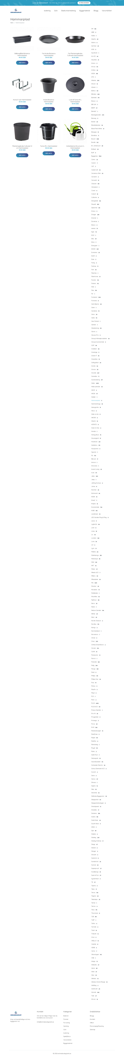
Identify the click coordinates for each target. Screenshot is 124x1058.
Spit (94, 832)
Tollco (94, 925)
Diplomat (95, 209)
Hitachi (94, 422)
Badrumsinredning (68, 11)
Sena (94, 777)
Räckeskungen (97, 732)
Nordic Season (97, 622)
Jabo (94, 477)
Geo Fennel (96, 322)
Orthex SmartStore (98, 646)
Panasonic (96, 656)
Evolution (95, 254)
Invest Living (96, 470)
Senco (94, 780)
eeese (94, 230)
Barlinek (95, 99)
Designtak (96, 202)
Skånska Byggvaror (99, 797)
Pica (94, 684)
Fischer (95, 281)
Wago (94, 963)
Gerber (94, 326)
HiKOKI (94, 419)
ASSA (94, 75)
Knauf (94, 501)
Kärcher (95, 491)
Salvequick (96, 760)
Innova (94, 464)
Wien (94, 973)
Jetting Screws (97, 484)
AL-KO (95, 58)
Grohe (94, 367)
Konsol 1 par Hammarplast (22, 101)
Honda (94, 433)
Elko (94, 240)
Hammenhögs (97, 405)
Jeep (94, 481)
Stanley (95, 839)
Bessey (94, 120)
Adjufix (95, 40)
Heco (94, 412)
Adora (94, 44)
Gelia (94, 319)
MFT (94, 567)
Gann (94, 309)
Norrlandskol (96, 632)
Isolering (47, 11)
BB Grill (94, 106)
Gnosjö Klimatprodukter (100, 340)
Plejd (94, 694)
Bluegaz (95, 133)
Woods (95, 994)
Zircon (94, 1000)
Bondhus (95, 137)
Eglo (94, 233)
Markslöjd (96, 560)
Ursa (94, 939)
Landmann (96, 515)
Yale (94, 997)
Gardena (95, 312)
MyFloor (95, 601)
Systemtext (96, 880)
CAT (93, 168)
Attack (94, 89)
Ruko (94, 753)
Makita (95, 553)
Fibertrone (96, 278)
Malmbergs (96, 557)
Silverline (95, 794)
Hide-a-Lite (96, 415)
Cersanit (95, 181)
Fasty (94, 264)
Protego (95, 722)
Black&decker (97, 126)
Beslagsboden (97, 116)
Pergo (95, 670)
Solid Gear (96, 821)
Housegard (96, 439)
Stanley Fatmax (97, 842)
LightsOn (95, 526)
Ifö (93, 457)
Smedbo (95, 811)
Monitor (95, 587)
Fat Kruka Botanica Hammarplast (48, 56)
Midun (94, 570)
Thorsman (95, 914)
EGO (93, 237)
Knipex (94, 505)
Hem (11, 24)
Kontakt (92, 1020)
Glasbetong (96, 329)
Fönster (65, 1020)
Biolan (94, 123)
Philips (94, 677)
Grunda (95, 374)
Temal (94, 904)
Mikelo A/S (96, 574)
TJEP (93, 921)
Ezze (93, 261)
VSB (93, 959)
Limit (94, 529)
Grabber (95, 350)
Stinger (94, 852)
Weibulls (95, 966)
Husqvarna (96, 450)
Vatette (94, 945)
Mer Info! (22, 64)
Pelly (94, 667)
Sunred (95, 866)
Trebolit (95, 935)
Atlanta (95, 82)
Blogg (96, 11)
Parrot (94, 660)
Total (94, 932)
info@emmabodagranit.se (45, 1023)
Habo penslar (97, 388)
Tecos (95, 894)
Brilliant (95, 150)
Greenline (95, 360)
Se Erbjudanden (84, 3)
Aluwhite (95, 61)
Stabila (94, 835)
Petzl (94, 674)
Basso (94, 102)
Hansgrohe (96, 409)
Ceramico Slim (97, 175)
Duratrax (95, 223)
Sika (94, 791)
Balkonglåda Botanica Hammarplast (22, 56)
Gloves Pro (96, 336)
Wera (94, 969)
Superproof (96, 870)
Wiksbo (95, 980)
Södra (94, 818)
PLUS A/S (96, 708)
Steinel (94, 849)
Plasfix (94, 691)
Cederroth (96, 171)
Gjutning (66, 1027)
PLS (93, 698)
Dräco (94, 212)
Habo (95, 384)
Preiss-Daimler (97, 711)
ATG (93, 78)
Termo (94, 908)
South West (96, 825)
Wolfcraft (95, 990)
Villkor (92, 1024)
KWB (94, 512)
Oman (94, 639)
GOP (94, 347)
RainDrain (95, 735)
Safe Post (95, 756)
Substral (95, 859)
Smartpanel (96, 808)
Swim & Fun (96, 877)
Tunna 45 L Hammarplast (48, 147)
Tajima (94, 887)
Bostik (95, 144)
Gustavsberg (97, 381)
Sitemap (92, 1031)
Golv (56, 11)
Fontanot (96, 298)
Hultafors (95, 446)
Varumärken (107, 11)
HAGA (94, 395)
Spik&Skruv (67, 1038)
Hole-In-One (96, 429)
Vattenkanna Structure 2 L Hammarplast (75, 148)
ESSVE (95, 250)
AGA (93, 51)
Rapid (94, 739)
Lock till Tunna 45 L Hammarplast (75, 102)
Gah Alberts (96, 305)
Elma (94, 243)
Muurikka (95, 598)
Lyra (94, 550)
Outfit (94, 653)
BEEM (94, 109)
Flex (94, 292)
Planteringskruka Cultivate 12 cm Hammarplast (22, 148)
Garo (94, 316)
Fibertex (95, 274)
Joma (94, 488)
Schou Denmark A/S (99, 770)
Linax (94, 532)
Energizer (95, 247)
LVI (93, 546)
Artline (94, 71)
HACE (94, 391)
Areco (94, 64)
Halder (94, 398)
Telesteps (95, 901)
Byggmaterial (84, 11)
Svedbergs (96, 873)
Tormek (95, 928)
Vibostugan (96, 956)
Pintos (94, 687)
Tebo (94, 890)
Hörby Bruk (96, 436)
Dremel (94, 219)
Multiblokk (95, 594)
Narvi (94, 605)
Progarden (96, 718)
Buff (93, 154)
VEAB (94, 949)
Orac (94, 643)
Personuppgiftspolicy (97, 1027)
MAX (94, 563)
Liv (93, 536)
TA (93, 883)
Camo (94, 161)
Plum (94, 701)
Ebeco (94, 226)
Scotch (94, 773)
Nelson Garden (97, 612)
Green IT (95, 357)
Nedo (94, 608)
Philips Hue (96, 680)
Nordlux (95, 625)
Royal (94, 749)
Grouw (95, 371)
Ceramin (95, 178)
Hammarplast (96, 402)
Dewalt (95, 205)
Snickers (95, 815)
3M (93, 30)
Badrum (66, 1017)
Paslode (95, 663)
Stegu (94, 846)
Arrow (94, 68)
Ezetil (94, 257)
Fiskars (95, 285)
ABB (93, 33)
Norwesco (95, 636)
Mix (94, 584)
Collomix (95, 199)
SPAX (94, 828)
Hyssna (94, 453)
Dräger (95, 216)
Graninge (95, 353)
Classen (95, 185)
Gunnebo (95, 378)
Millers (94, 577)
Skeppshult (96, 801)
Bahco (95, 92)
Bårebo (95, 95)
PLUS (95, 704)
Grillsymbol (96, 364)
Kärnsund (95, 495)
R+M (94, 729)
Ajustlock (95, 54)
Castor (94, 164)
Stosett (94, 856)
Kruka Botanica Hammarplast (48, 102)
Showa (94, 784)
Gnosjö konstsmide (98, 343)
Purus (94, 725)
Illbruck (94, 460)
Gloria (94, 333)
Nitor (94, 618)
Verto (94, 952)
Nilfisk (94, 615)
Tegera (95, 897)
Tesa (94, 911)
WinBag (95, 987)
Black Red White (97, 130)
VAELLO (95, 942)
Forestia (95, 302)
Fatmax (95, 267)
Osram (95, 649)
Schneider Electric (98, 766)
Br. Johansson (97, 147)
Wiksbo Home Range (99, 983)
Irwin (94, 474)
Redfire (94, 742)
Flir (93, 295)
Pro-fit (94, 715)
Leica (94, 522)
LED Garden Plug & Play (100, 519)
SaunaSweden (97, 763)
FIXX (93, 288)
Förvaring (66, 1024)
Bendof (94, 113)
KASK (94, 498)
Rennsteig (95, 746)
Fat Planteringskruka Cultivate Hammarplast (75, 56)
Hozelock (96, 443)
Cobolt (94, 195)
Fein (94, 271)
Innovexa (95, 467)
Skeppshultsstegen (98, 804)
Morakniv (95, 591)
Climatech (95, 188)
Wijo (94, 976)
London (95, 539)
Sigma (94, 787)
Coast (94, 192)
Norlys (94, 629)
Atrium (94, 85)
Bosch (95, 140)
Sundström (96, 863)
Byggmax (96, 157)
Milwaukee (96, 581)
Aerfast (95, 47)
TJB (94, 918)
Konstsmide (97, 508)
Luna (94, 543)
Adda (94, 37)
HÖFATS (95, 426)
